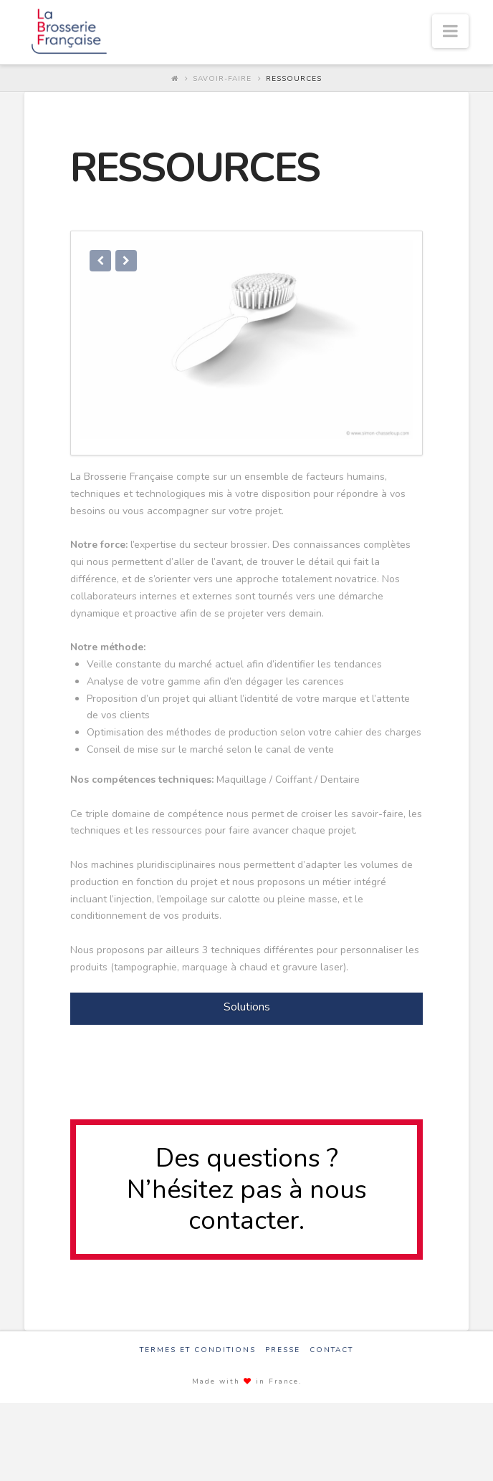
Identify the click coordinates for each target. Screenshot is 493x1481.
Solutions (247, 1014)
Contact (331, 1356)
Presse (282, 1356)
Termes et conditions (198, 1356)
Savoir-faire (222, 79)
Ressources (294, 79)
